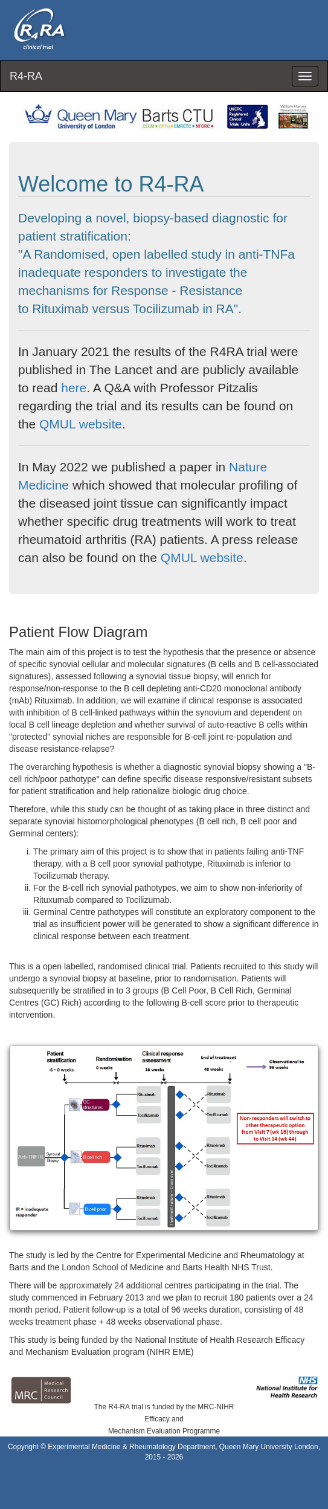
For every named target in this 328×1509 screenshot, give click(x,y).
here (73, 388)
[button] (164, 1137)
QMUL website (80, 424)
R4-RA (26, 76)
